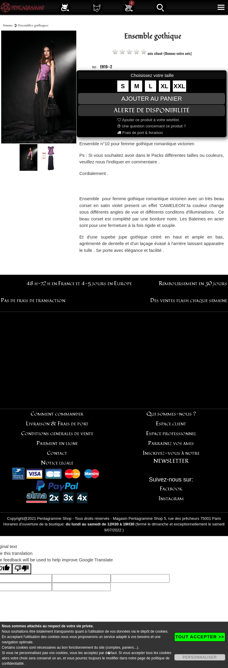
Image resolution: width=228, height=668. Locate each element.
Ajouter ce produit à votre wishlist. (148, 120)
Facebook (171, 488)
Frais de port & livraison (140, 132)
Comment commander (57, 414)
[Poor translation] (21, 568)
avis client (155, 53)
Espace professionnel (171, 433)
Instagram (171, 498)
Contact (57, 453)
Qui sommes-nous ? (171, 414)
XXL (179, 86)
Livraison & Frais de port (57, 423)
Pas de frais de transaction (33, 300)
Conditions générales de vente (57, 433)
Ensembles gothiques (33, 25)
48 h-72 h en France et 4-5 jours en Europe (79, 283)
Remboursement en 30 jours (193, 283)
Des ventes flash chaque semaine (188, 300)
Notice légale (57, 463)
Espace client (171, 423)
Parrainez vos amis (171, 443)
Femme (8, 25)
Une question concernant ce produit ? (151, 126)
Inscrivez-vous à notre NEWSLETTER (171, 457)
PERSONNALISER (200, 657)
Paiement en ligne (57, 443)
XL (164, 86)
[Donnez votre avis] (177, 53)
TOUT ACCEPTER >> (199, 636)
